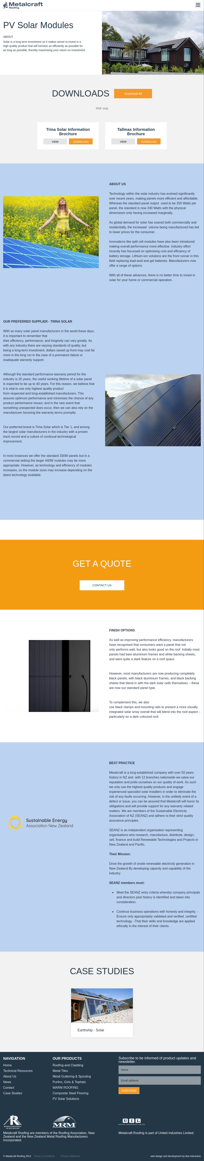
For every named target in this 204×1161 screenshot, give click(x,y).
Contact (8, 1087)
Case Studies (12, 1093)
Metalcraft (23, 5)
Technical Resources (18, 1071)
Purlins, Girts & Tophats (69, 1082)
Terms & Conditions (44, 1156)
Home (7, 1065)
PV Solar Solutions (66, 1098)
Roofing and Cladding (68, 1065)
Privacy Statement (70, 1156)
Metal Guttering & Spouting (72, 1076)
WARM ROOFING (65, 1087)
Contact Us (102, 585)
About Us (9, 1076)
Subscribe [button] (129, 1090)
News (7, 1082)
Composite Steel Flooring (70, 1093)
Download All (133, 93)
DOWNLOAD (80, 141)
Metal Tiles (60, 1071)
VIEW (55, 141)
